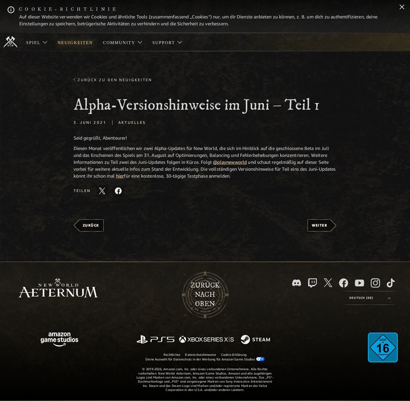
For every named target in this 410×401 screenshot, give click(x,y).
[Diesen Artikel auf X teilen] (102, 191)
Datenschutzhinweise (200, 354)
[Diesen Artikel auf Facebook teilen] (118, 191)
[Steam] (256, 339)
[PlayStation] (155, 339)
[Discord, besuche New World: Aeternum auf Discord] (296, 282)
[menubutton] (370, 298)
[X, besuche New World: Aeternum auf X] (328, 282)
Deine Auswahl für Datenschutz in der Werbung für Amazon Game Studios (205, 359)
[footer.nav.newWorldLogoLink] (58, 288)
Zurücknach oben (205, 294)
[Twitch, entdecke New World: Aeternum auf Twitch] (312, 283)
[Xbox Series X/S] (206, 339)
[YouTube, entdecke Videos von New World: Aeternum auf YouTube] (359, 283)
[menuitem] (37, 42)
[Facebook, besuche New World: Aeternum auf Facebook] (343, 283)
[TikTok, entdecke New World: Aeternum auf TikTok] (391, 283)
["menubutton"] (37, 42)
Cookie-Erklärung (234, 354)
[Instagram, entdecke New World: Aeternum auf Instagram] (375, 283)
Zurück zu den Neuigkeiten (115, 79)
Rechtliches (172, 354)
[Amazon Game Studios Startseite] (59, 340)
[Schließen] (402, 7)
